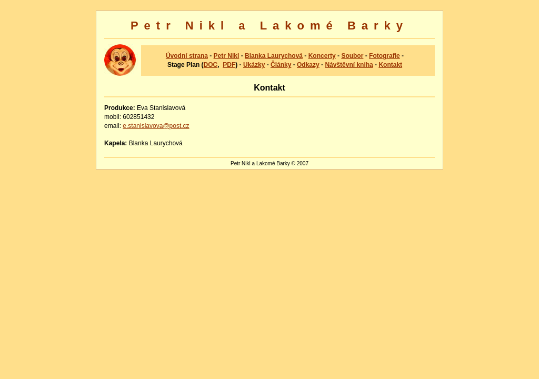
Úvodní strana (187, 55)
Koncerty (322, 55)
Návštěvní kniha (349, 64)
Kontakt (390, 64)
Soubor (352, 55)
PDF (229, 64)
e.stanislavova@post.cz (156, 125)
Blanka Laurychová (274, 55)
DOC (211, 64)
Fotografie (384, 55)
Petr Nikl (226, 55)
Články (281, 64)
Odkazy (308, 64)
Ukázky (254, 64)
